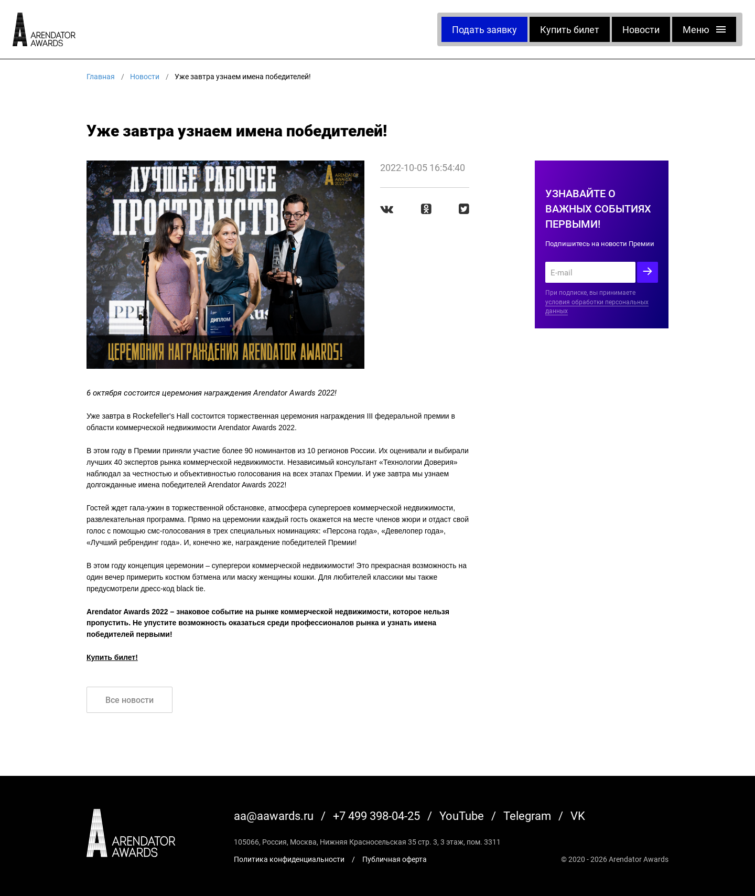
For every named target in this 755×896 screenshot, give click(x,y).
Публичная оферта (394, 859)
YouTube (461, 815)
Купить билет (569, 29)
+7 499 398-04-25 (376, 815)
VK (577, 815)
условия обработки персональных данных (597, 306)
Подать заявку (484, 29)
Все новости (129, 699)
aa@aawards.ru (274, 815)
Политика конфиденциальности (289, 859)
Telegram (527, 815)
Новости (641, 29)
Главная (101, 76)
